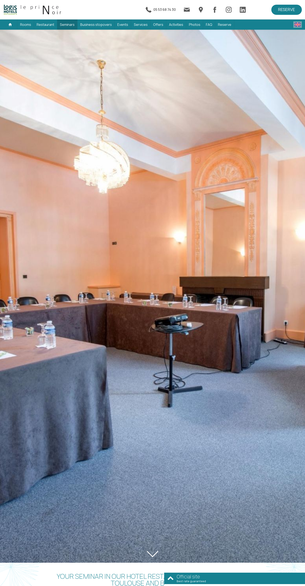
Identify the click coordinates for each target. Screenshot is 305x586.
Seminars (67, 24)
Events (122, 24)
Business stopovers (96, 24)
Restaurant (45, 24)
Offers (158, 24)
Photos (194, 24)
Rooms (25, 24)
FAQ (209, 24)
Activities (176, 24)
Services (141, 24)
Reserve (286, 9)
